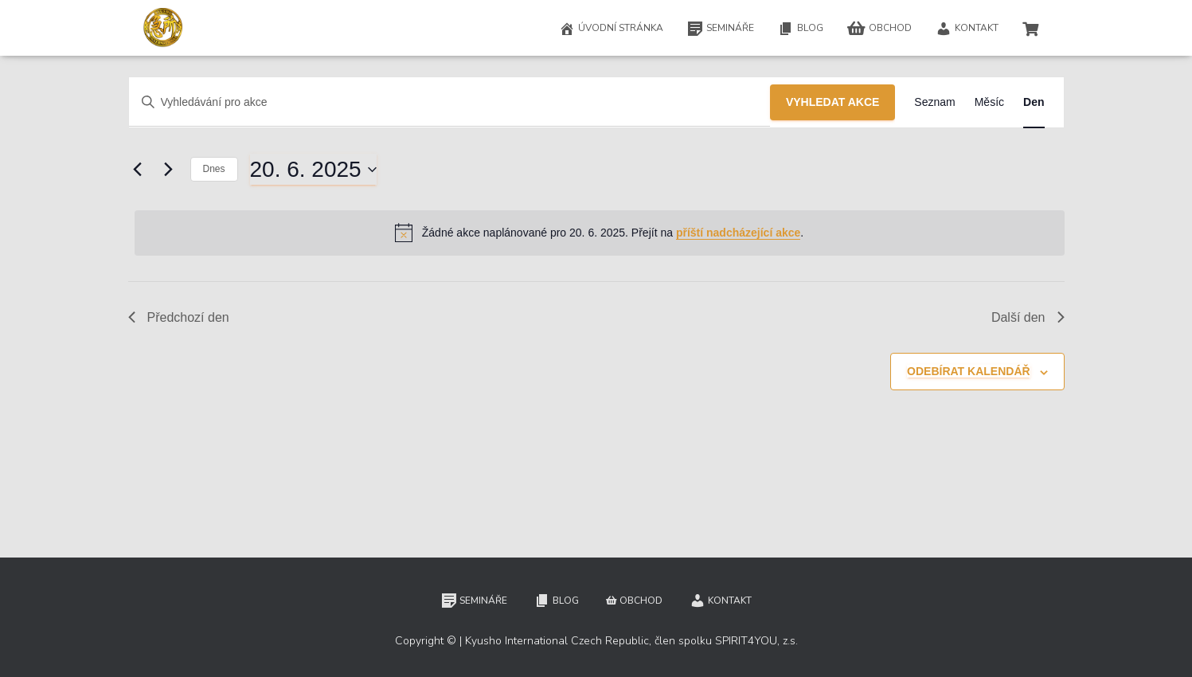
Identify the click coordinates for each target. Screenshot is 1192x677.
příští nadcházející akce (738, 232)
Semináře (720, 29)
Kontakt (967, 29)
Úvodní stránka (611, 29)
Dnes (214, 168)
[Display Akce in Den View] (1033, 102)
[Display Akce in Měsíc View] (989, 102)
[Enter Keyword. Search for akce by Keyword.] (449, 102)
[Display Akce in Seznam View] (934, 102)
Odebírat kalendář (968, 371)
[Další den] (168, 169)
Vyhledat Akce (832, 102)
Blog (800, 29)
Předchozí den (178, 317)
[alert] (600, 232)
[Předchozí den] (137, 169)
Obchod (879, 29)
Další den (1028, 317)
